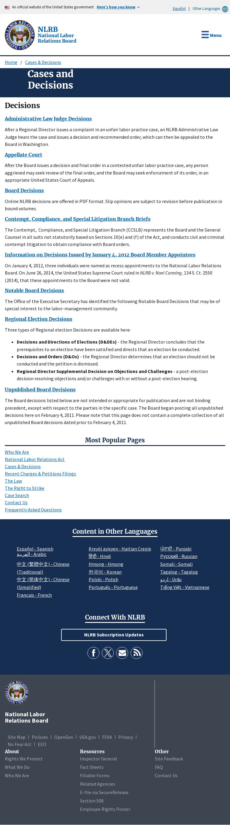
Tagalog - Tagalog (179, 572)
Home (11, 62)
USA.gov (87, 737)
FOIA (107, 737)
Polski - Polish (103, 579)
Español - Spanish (35, 549)
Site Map (16, 737)
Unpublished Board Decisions (40, 390)
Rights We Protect (24, 759)
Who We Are (17, 452)
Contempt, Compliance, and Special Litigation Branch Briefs (77, 219)
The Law (13, 481)
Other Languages (211, 8)
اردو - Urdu (170, 579)
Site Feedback (169, 759)
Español (179, 8)
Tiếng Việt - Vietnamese (184, 587)
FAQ (159, 767)
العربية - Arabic (31, 554)
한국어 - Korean (105, 572)
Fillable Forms (95, 775)
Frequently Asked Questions (33, 510)
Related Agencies (97, 784)
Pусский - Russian (178, 556)
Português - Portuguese (113, 587)
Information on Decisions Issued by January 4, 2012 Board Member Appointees (100, 255)
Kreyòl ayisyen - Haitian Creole (120, 549)
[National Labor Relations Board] (20, 34)
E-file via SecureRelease (104, 792)
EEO (42, 744)
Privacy (125, 737)
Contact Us (16, 502)
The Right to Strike (24, 488)
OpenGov (63, 737)
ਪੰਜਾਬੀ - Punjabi (175, 549)
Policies (40, 737)
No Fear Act (19, 744)
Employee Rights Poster (105, 809)
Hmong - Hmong (106, 564)
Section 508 (92, 801)
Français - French (34, 595)
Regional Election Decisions (38, 319)
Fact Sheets (92, 767)
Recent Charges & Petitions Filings (40, 474)
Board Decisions (24, 190)
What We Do (17, 767)
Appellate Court (23, 155)
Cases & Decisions (43, 62)
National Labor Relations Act (35, 459)
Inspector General (98, 759)
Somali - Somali (176, 564)
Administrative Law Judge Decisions (48, 119)
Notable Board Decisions (34, 290)
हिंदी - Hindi (100, 556)
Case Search (17, 495)
